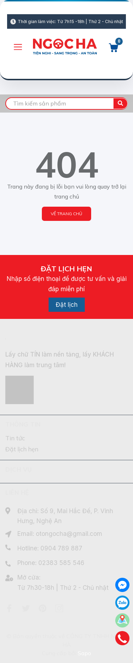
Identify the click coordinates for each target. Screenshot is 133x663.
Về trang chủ (66, 213)
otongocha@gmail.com (69, 533)
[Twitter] (26, 608)
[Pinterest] (42, 608)
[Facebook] (9, 608)
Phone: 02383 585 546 (50, 562)
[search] (66, 103)
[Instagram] (59, 608)
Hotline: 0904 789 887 (49, 548)
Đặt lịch (67, 304)
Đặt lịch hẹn (21, 449)
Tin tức (15, 438)
